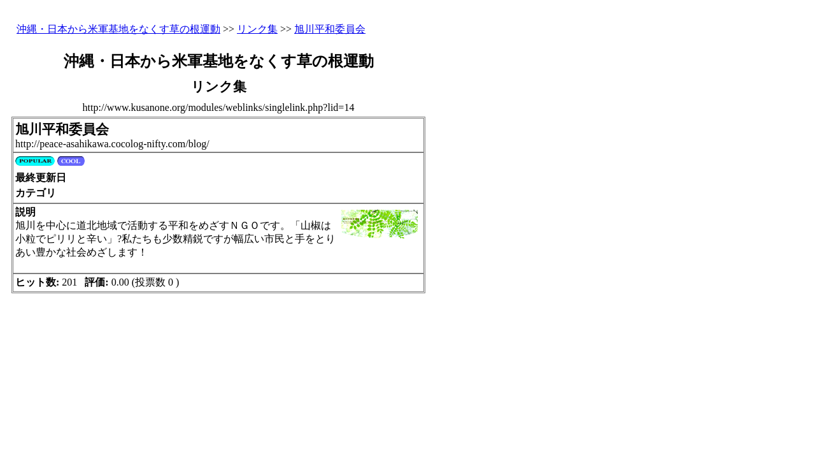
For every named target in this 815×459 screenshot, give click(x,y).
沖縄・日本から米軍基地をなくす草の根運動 (118, 29)
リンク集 (257, 29)
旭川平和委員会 (329, 29)
